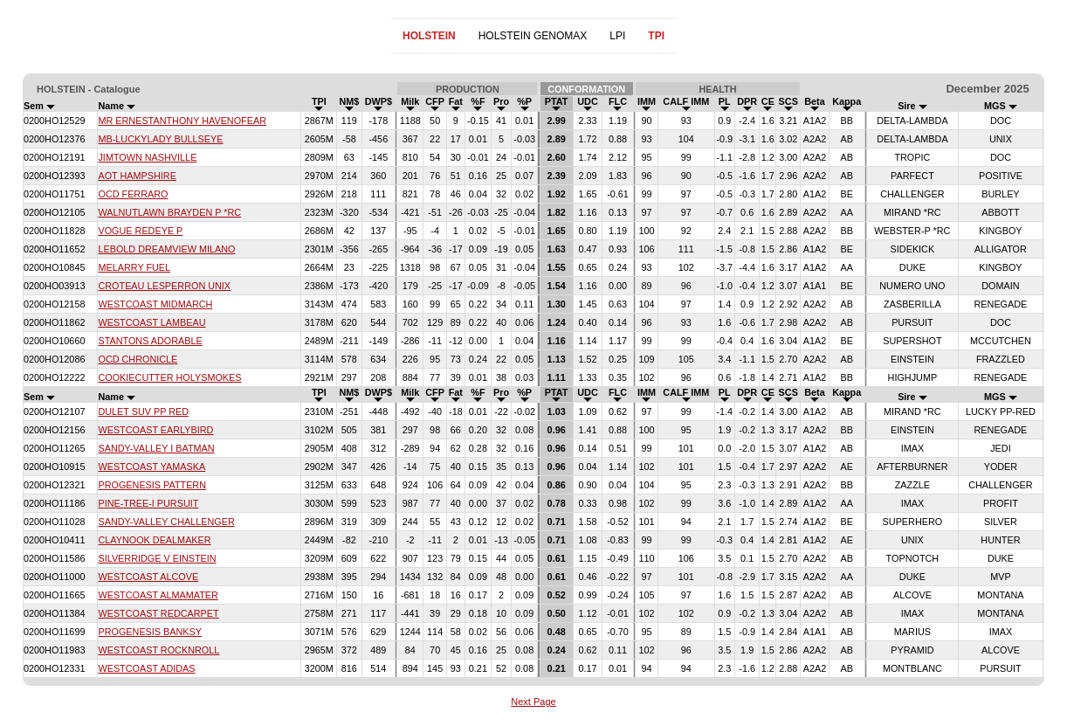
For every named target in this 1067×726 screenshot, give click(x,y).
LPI (617, 36)
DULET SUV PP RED (143, 411)
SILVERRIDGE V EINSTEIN (157, 558)
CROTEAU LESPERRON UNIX (164, 285)
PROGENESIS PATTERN (152, 485)
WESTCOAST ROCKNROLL (158, 650)
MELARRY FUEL (134, 267)
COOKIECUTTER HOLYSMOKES (169, 377)
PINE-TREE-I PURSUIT (148, 503)
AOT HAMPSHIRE (137, 175)
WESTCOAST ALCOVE (148, 576)
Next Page (533, 701)
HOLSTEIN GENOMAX (533, 36)
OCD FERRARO (133, 194)
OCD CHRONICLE (137, 359)
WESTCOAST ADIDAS (146, 668)
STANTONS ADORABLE (150, 340)
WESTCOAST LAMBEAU (151, 322)
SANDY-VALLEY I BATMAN (156, 448)
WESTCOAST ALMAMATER (157, 595)
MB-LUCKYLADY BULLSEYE (160, 139)
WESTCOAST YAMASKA (151, 466)
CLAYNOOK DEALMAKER (154, 540)
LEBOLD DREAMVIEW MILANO (166, 249)
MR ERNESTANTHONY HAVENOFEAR (182, 120)
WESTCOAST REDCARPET (158, 613)
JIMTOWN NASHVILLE (147, 157)
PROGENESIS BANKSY (150, 631)
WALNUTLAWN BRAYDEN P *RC (169, 212)
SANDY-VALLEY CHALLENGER (166, 521)
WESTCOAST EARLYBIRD (155, 430)
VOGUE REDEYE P (140, 230)
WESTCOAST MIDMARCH (155, 304)
